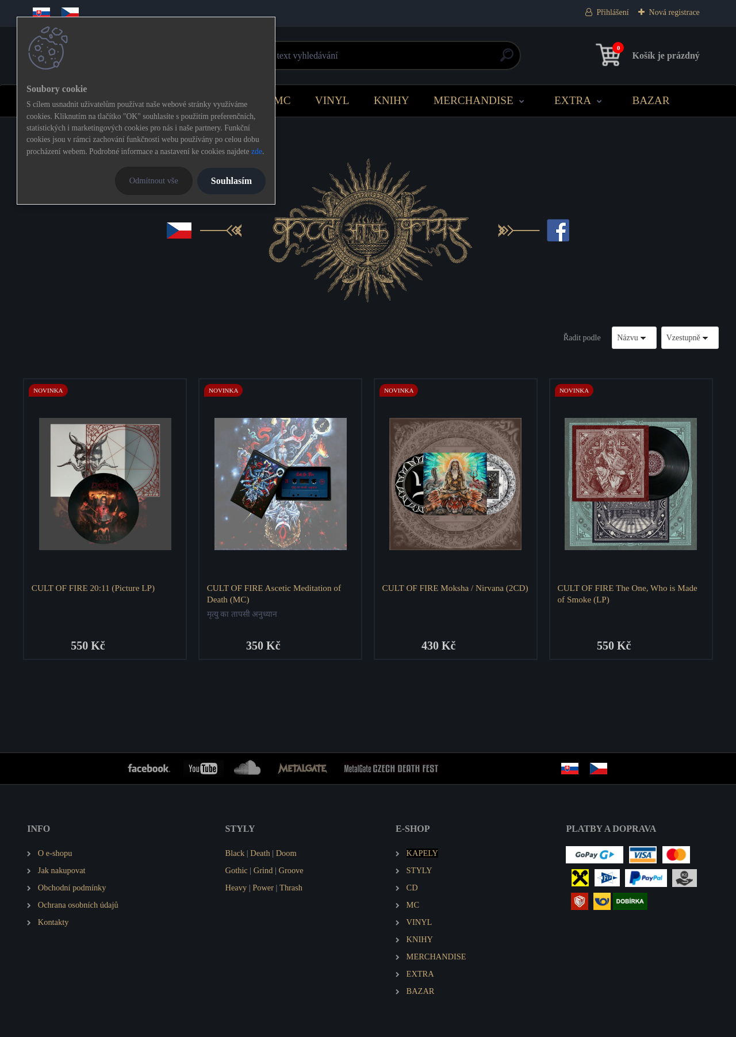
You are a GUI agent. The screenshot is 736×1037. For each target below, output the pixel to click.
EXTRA (572, 100)
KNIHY (391, 100)
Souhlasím (231, 181)
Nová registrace (674, 12)
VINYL (332, 100)
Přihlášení (613, 12)
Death (260, 853)
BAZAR (650, 100)
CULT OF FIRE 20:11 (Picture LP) (93, 588)
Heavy (236, 888)
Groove (291, 870)
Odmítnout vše (153, 180)
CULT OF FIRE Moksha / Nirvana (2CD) (455, 588)
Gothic (236, 870)
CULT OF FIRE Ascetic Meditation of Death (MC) (274, 593)
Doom (286, 853)
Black (235, 853)
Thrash (290, 888)
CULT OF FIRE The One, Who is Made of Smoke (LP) (627, 593)
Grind (263, 870)
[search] (506, 59)
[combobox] (634, 338)
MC (282, 100)
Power (263, 888)
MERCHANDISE (473, 100)
